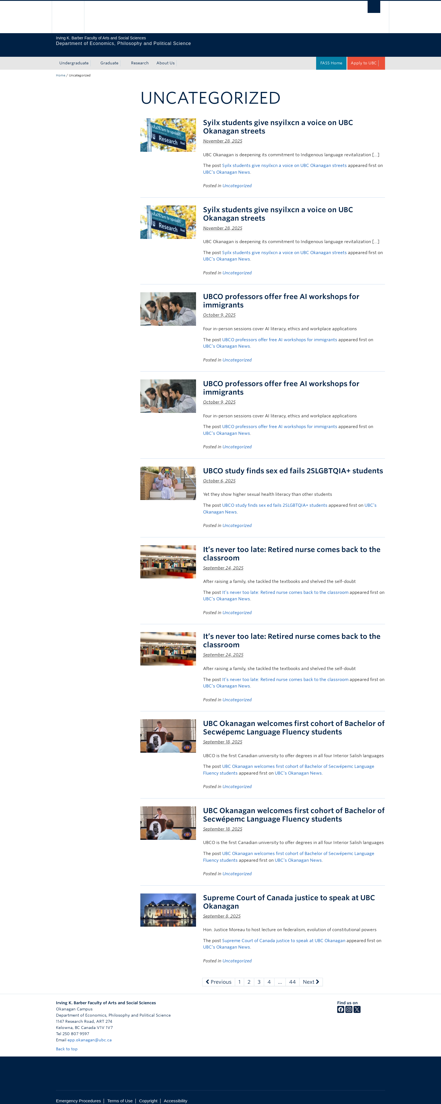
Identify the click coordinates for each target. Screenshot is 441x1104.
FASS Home (331, 56)
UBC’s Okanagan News (226, 165)
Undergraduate (74, 56)
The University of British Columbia (68, 17)
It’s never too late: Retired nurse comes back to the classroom (285, 585)
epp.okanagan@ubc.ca (90, 1033)
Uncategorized (237, 179)
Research (140, 56)
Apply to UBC (364, 56)
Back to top (69, 1042)
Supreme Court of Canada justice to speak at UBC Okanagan (283, 933)
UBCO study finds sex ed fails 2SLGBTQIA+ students (293, 464)
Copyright (148, 1094)
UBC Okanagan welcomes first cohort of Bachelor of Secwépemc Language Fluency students (294, 720)
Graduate (109, 56)
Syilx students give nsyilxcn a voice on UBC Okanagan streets (284, 158)
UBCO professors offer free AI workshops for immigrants (279, 333)
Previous (218, 975)
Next (311, 975)
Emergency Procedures (78, 1094)
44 (292, 975)
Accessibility (175, 1094)
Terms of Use (120, 1094)
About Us (165, 56)
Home (60, 69)
